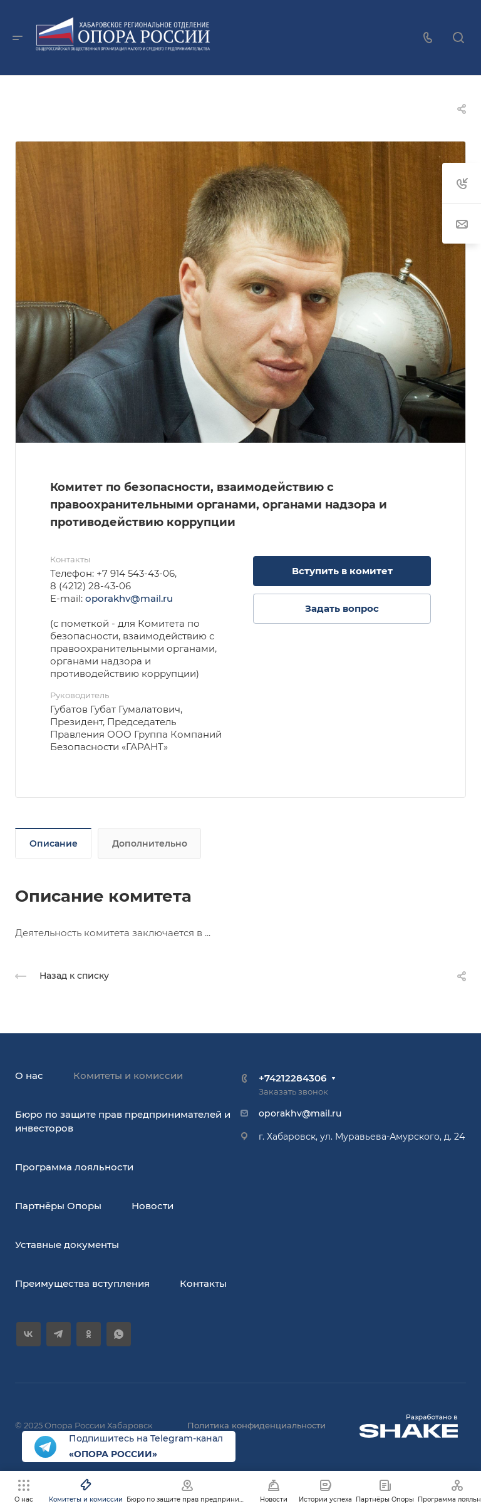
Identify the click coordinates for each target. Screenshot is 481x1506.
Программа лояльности (74, 1167)
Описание (53, 843)
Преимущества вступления (82, 1283)
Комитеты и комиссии (128, 1075)
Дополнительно (149, 843)
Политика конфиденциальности (256, 1425)
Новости (152, 1206)
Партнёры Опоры (58, 1206)
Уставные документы (67, 1245)
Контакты (203, 1283)
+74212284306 (292, 1078)
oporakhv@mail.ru (129, 598)
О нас (29, 1075)
